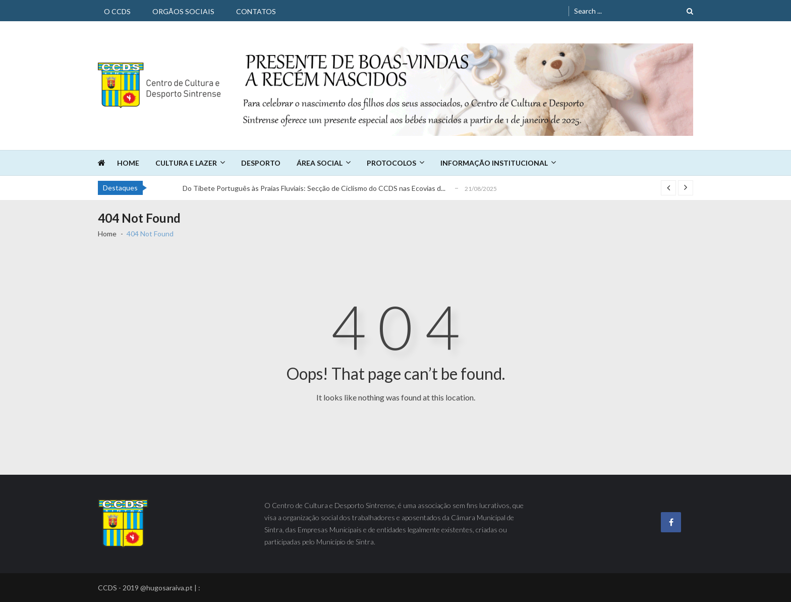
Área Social (320, 163)
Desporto (260, 163)
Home (128, 163)
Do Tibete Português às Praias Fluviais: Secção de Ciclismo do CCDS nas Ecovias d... (314, 188)
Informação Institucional (494, 163)
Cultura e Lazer (186, 163)
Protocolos (391, 163)
